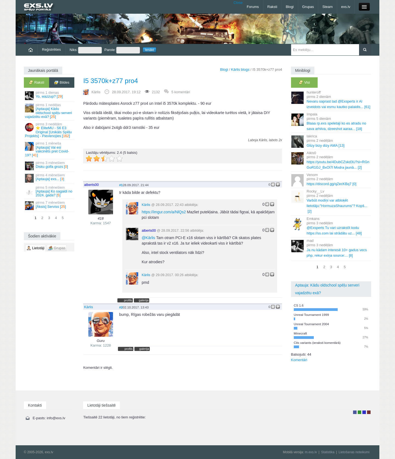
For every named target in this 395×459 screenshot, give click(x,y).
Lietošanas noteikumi (353, 452)
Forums (253, 7)
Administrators (369, 412)
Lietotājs (355, 412)
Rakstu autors (359, 412)
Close (237, 3)
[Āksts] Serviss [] (49, 205)
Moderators (364, 412)
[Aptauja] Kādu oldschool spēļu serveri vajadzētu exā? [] (49, 111)
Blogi (290, 7)
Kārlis (95, 92)
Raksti (272, 7)
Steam (327, 7)
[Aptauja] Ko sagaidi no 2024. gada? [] (49, 191)
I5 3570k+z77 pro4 (110, 80)
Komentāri (299, 360)
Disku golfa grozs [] (49, 165)
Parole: (122, 50)
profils (128, 300)
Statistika (327, 452)
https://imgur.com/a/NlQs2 (164, 212)
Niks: (86, 50)
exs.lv (345, 7)
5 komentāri (180, 92)
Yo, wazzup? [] (49, 95)
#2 (121, 307)
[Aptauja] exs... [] (49, 178)
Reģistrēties (51, 49)
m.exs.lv (311, 452)
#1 (121, 185)
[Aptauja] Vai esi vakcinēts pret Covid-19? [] (49, 149)
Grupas (308, 7)
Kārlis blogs (240, 69)
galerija (144, 300)
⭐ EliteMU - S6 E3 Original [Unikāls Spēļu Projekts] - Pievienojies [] (49, 130)
